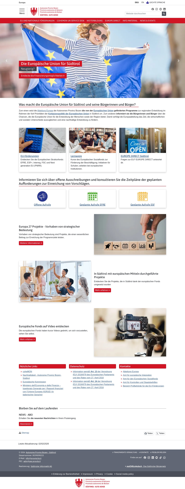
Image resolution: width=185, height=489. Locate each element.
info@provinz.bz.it (33, 458)
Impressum (87, 474)
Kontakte (144, 452)
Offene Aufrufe (42, 204)
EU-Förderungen (30, 155)
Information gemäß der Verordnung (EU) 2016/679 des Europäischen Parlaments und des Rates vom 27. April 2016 (93, 374)
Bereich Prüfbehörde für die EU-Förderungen (143, 386)
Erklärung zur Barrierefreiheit (65, 474)
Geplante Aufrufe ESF (143, 204)
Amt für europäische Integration (137, 375)
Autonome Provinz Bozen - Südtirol (41, 452)
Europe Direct (112, 20)
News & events (147, 20)
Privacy (98, 474)
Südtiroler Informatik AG (41, 466)
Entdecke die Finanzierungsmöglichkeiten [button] (42, 75)
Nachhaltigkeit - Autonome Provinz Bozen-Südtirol (42, 376)
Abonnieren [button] (26, 424)
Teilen (149, 433)
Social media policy (124, 474)
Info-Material (130, 20)
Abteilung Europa (45, 111)
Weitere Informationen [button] (31, 243)
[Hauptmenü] (22, 11)
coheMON (27, 371)
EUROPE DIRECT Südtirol (135, 155)
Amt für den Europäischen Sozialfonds (140, 379)
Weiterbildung (95, 20)
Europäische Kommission (34, 382)
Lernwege (76, 155)
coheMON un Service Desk (70, 20)
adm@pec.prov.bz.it (32, 461)
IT (142, 2)
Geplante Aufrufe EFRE (92, 204)
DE (137, 2)
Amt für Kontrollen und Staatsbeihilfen (140, 382)
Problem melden (158, 452)
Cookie (109, 474)
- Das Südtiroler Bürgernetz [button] (145, 466)
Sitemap (25, 433)
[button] (152, 9)
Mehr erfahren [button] (102, 290)
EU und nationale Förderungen (37, 20)
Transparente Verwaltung (124, 452)
